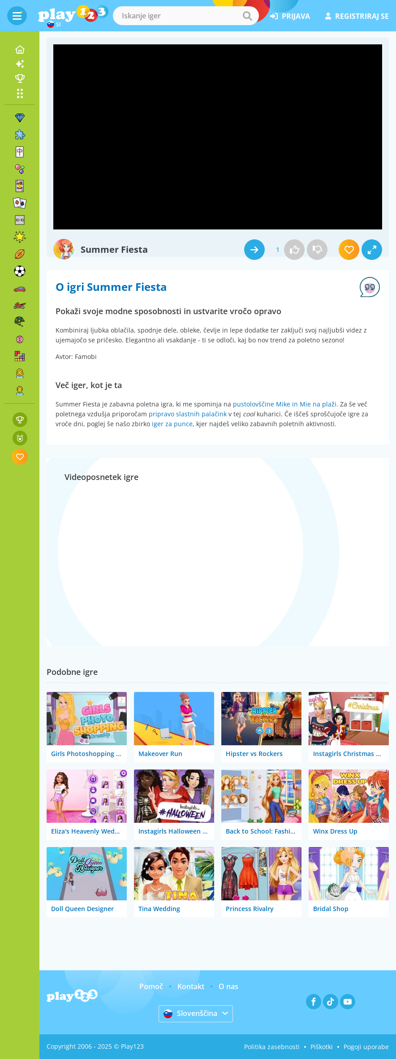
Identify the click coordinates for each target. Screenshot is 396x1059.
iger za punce (172, 423)
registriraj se (357, 16)
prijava (290, 16)
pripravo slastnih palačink (188, 414)
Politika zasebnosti (272, 1046)
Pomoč (151, 986)
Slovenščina (190, 1013)
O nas (228, 986)
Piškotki (321, 1046)
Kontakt (190, 986)
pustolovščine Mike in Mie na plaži (284, 404)
